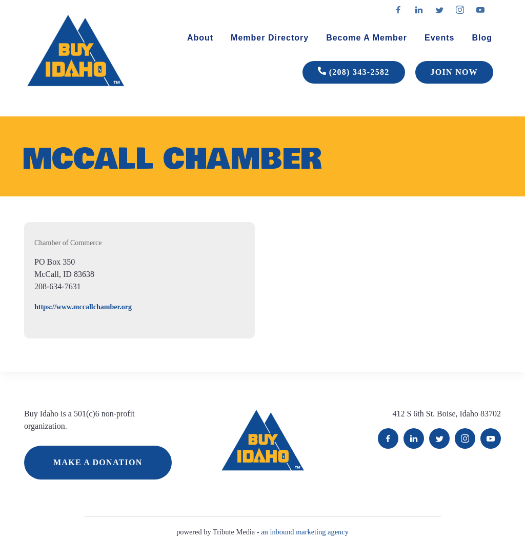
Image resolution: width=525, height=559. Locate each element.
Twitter (439, 438)
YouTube (491, 438)
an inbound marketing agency (305, 532)
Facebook (388, 438)
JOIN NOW (454, 72)
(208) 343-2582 (354, 72)
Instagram (465, 438)
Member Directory (270, 37)
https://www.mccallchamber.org (83, 307)
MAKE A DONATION (98, 462)
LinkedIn (414, 438)
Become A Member (366, 37)
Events (439, 37)
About (200, 37)
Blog (482, 37)
